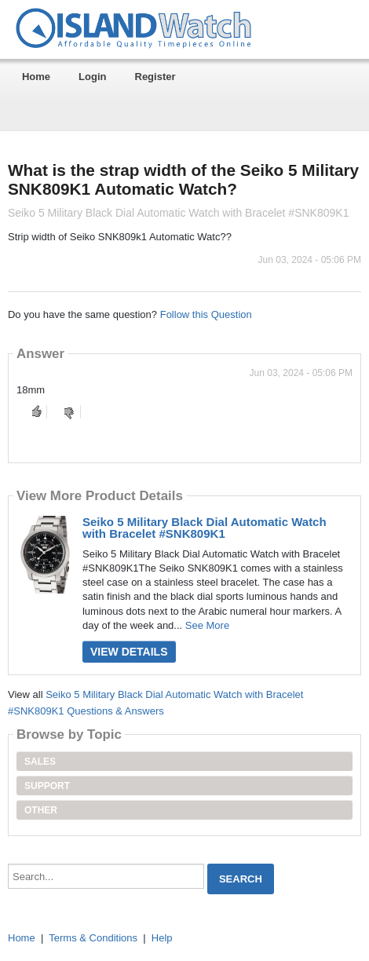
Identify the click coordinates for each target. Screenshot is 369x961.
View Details (129, 651)
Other (40, 810)
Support (47, 785)
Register (155, 76)
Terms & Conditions (93, 938)
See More (207, 625)
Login (92, 76)
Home (36, 76)
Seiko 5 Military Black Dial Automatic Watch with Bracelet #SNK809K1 (204, 527)
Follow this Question (206, 314)
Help (162, 938)
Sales (40, 761)
